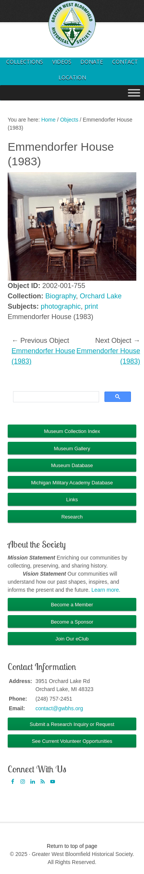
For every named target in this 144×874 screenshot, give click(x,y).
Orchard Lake (101, 296)
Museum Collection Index (72, 431)
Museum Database (72, 465)
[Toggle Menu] (134, 92)
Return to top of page (72, 846)
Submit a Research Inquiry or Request (72, 724)
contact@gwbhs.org (59, 708)
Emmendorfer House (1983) (43, 356)
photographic (61, 306)
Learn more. (105, 590)
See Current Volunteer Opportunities (72, 741)
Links (72, 499)
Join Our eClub (72, 639)
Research (72, 517)
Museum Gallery (72, 448)
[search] (55, 396)
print (91, 306)
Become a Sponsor (72, 622)
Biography (60, 296)
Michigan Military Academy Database (72, 483)
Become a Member (72, 604)
